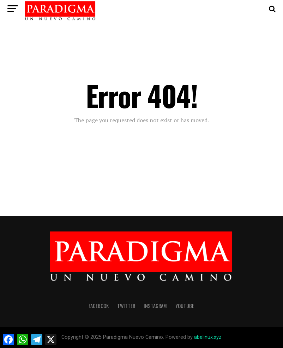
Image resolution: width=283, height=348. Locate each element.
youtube (184, 305)
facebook (99, 305)
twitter (126, 305)
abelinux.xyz (208, 337)
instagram (155, 305)
